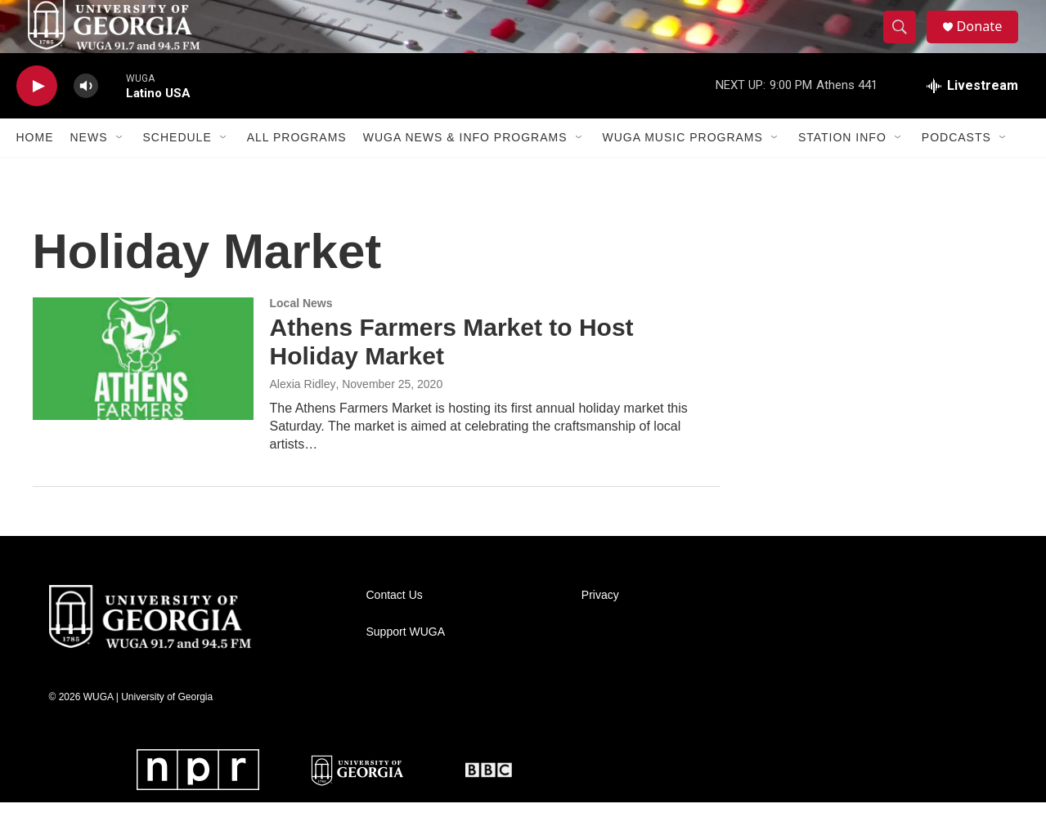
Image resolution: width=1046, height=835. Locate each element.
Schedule (177, 169)
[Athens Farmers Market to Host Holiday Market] (143, 391)
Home (35, 169)
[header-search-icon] (906, 43)
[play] (37, 118)
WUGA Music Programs (683, 169)
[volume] (86, 118)
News (89, 169)
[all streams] (972, 118)
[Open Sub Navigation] (120, 169)
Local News (301, 335)
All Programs (297, 169)
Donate (988, 42)
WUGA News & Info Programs (465, 169)
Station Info (842, 169)
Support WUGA (405, 665)
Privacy (600, 628)
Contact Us (394, 628)
